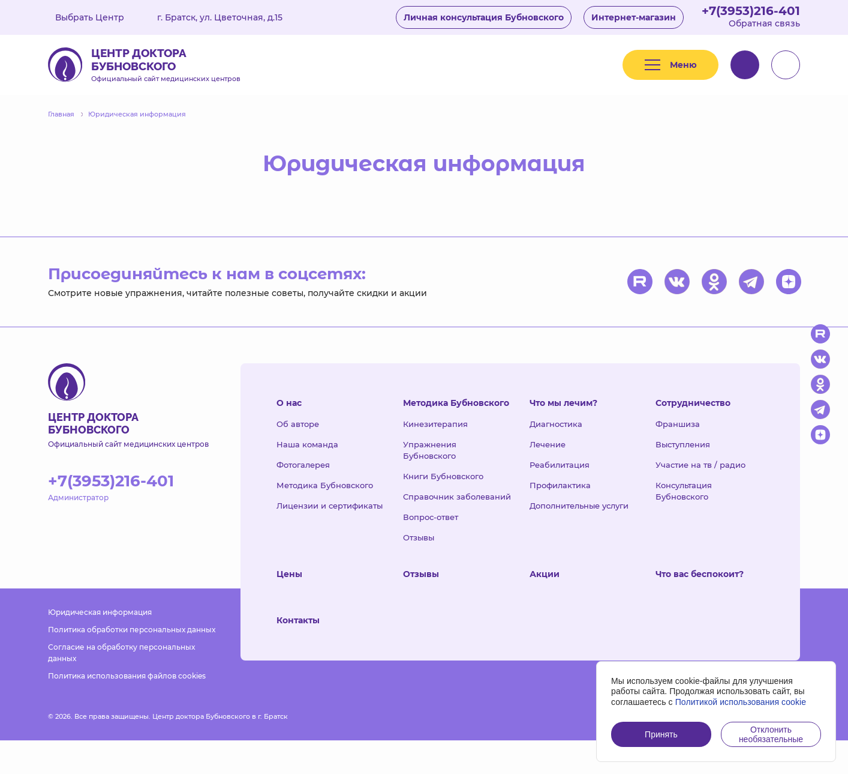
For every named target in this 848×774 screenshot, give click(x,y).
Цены (289, 574)
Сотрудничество (692, 403)
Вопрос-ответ (430, 517)
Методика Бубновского (324, 485)
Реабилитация (560, 465)
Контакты (298, 620)
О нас (289, 403)
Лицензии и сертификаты (329, 505)
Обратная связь (764, 23)
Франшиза (677, 424)
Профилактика (560, 485)
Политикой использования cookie (741, 702)
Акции (545, 574)
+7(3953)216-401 (751, 11)
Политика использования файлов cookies (127, 675)
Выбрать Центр (98, 17)
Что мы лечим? (563, 403)
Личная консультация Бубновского (484, 17)
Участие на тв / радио (700, 465)
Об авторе (297, 424)
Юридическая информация (100, 612)
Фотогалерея (303, 465)
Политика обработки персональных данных (131, 629)
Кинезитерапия (435, 424)
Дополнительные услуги (579, 505)
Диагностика (556, 424)
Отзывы (418, 537)
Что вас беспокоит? (699, 574)
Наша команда (307, 444)
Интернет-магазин (633, 17)
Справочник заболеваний (457, 496)
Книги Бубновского (443, 476)
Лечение (548, 444)
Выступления (682, 444)
